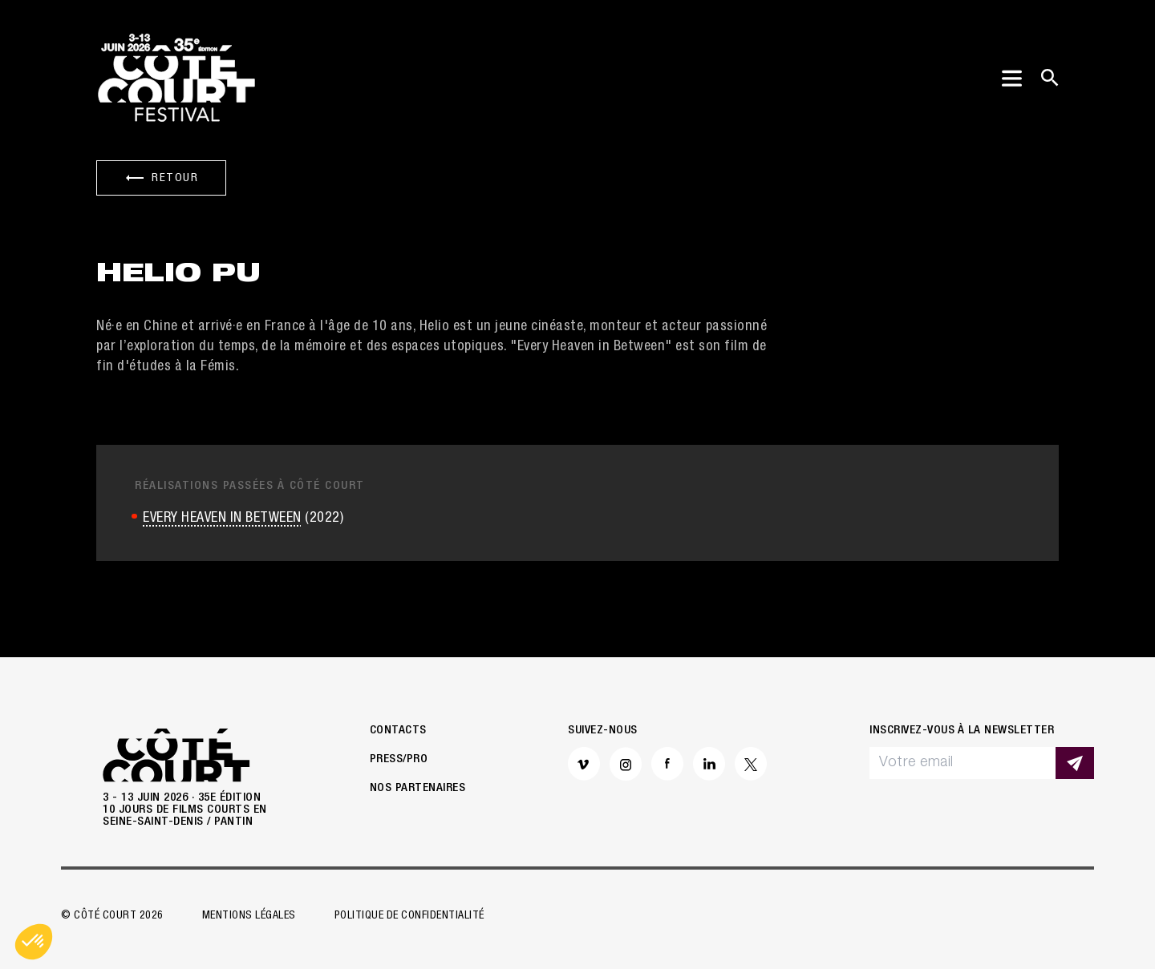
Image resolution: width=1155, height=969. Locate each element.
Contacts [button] (398, 731)
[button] (33, 942)
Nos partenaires (418, 788)
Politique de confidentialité (409, 916)
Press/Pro (399, 759)
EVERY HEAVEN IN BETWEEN (222, 518)
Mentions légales (249, 916)
